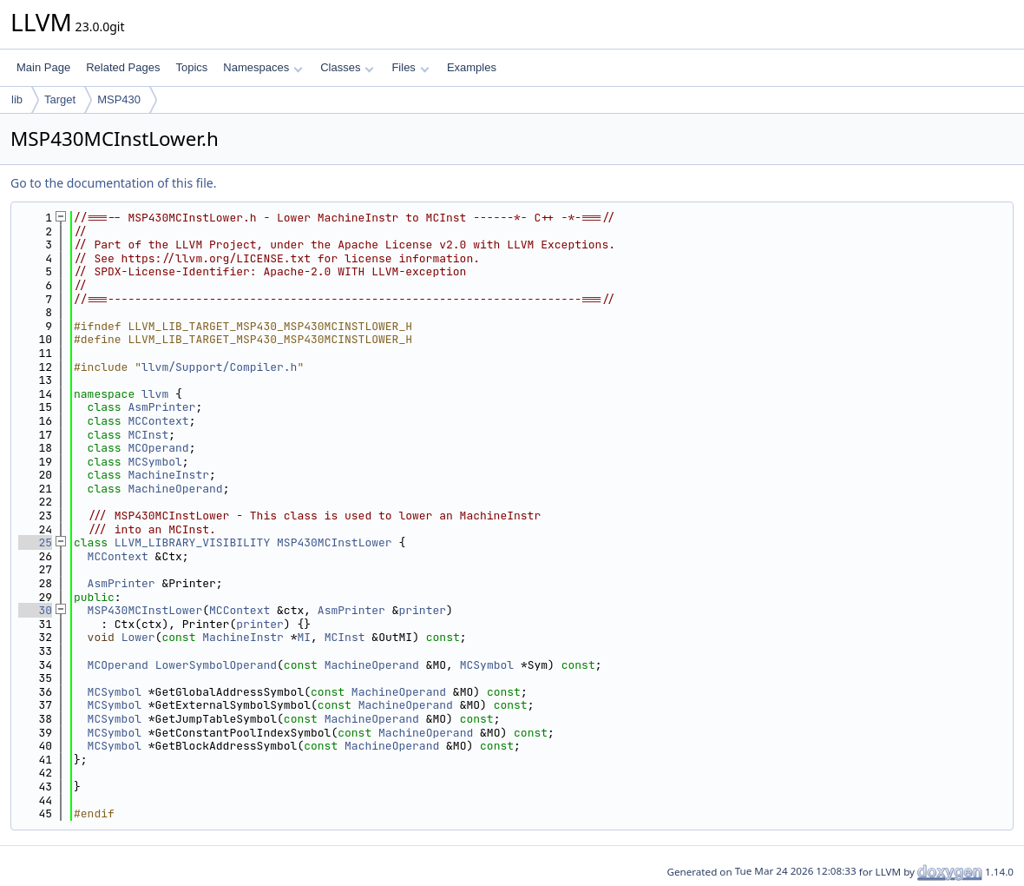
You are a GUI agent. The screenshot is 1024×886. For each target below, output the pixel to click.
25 (35, 542)
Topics (191, 67)
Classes (347, 67)
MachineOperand (175, 488)
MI (305, 637)
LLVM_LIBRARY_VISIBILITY (192, 542)
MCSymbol (154, 461)
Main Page (43, 67)
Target (59, 99)
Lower (138, 637)
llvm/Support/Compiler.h (219, 367)
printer (422, 610)
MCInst (148, 434)
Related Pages (123, 67)
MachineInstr (168, 474)
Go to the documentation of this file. (113, 183)
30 (35, 610)
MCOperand (158, 447)
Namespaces (262, 67)
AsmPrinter (161, 407)
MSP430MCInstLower (334, 542)
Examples (471, 67)
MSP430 (119, 99)
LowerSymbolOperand (216, 665)
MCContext (158, 420)
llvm (154, 394)
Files (410, 67)
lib (17, 99)
